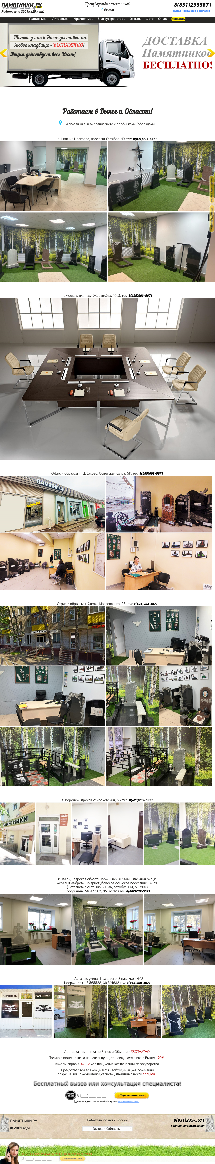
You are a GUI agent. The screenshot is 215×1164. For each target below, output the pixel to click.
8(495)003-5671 (140, 296)
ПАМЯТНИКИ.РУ (21, 5)
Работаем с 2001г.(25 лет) (22, 11)
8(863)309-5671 (138, 983)
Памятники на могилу (18, 8)
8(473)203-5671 (141, 800)
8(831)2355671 (192, 5)
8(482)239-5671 (138, 891)
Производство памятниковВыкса (107, 6)
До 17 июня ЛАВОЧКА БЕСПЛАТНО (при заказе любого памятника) (57, 1154)
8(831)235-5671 (145, 139)
